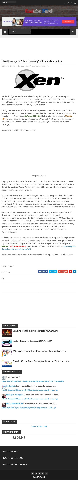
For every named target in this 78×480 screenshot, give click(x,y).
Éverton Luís (11, 386)
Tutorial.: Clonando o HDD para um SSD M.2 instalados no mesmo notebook (25, 390)
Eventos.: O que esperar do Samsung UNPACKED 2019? (32, 341)
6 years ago (54, 390)
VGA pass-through (39, 66)
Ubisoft (28, 66)
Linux (23, 66)
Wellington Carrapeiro (14, 394)
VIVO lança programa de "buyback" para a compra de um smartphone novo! (39, 351)
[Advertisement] (39, 47)
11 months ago (59, 381)
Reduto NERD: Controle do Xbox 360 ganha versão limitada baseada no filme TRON (27, 381)
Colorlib (42, 477)
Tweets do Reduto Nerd (39, 426)
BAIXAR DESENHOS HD (14, 403)
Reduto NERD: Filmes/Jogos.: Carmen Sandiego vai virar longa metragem (24, 408)
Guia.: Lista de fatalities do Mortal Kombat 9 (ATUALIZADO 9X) (35, 330)
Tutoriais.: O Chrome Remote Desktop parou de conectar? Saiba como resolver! (41, 361)
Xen (48, 66)
